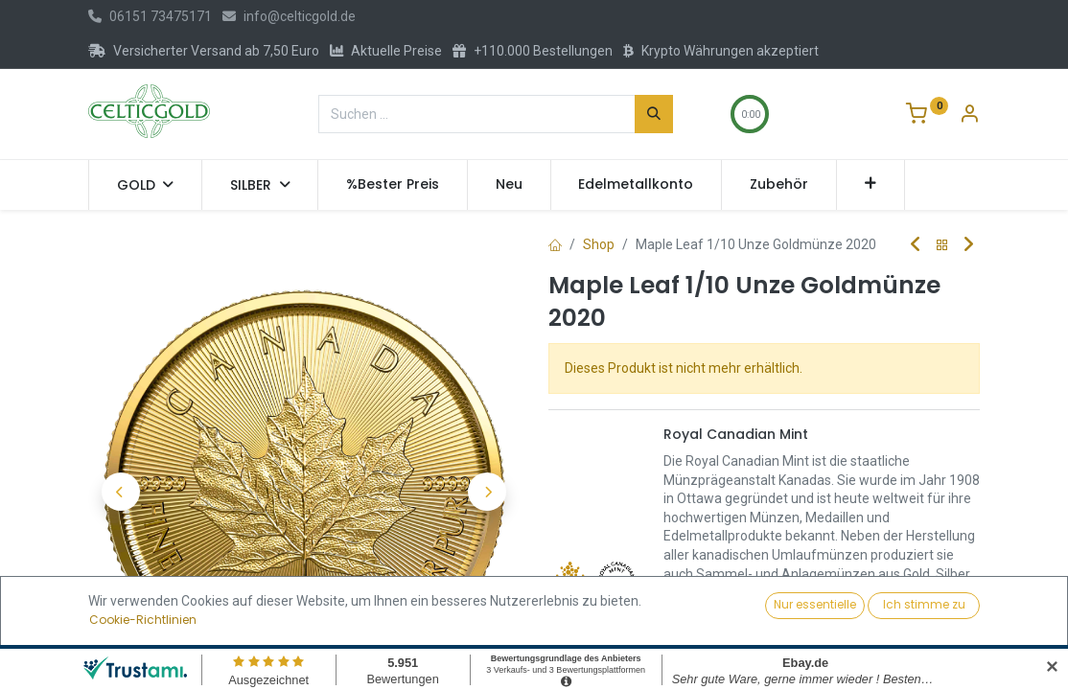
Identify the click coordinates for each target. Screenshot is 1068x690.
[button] (871, 185)
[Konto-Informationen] (969, 116)
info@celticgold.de (289, 16)
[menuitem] (392, 185)
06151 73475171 (150, 16)
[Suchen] (654, 114)
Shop (599, 244)
